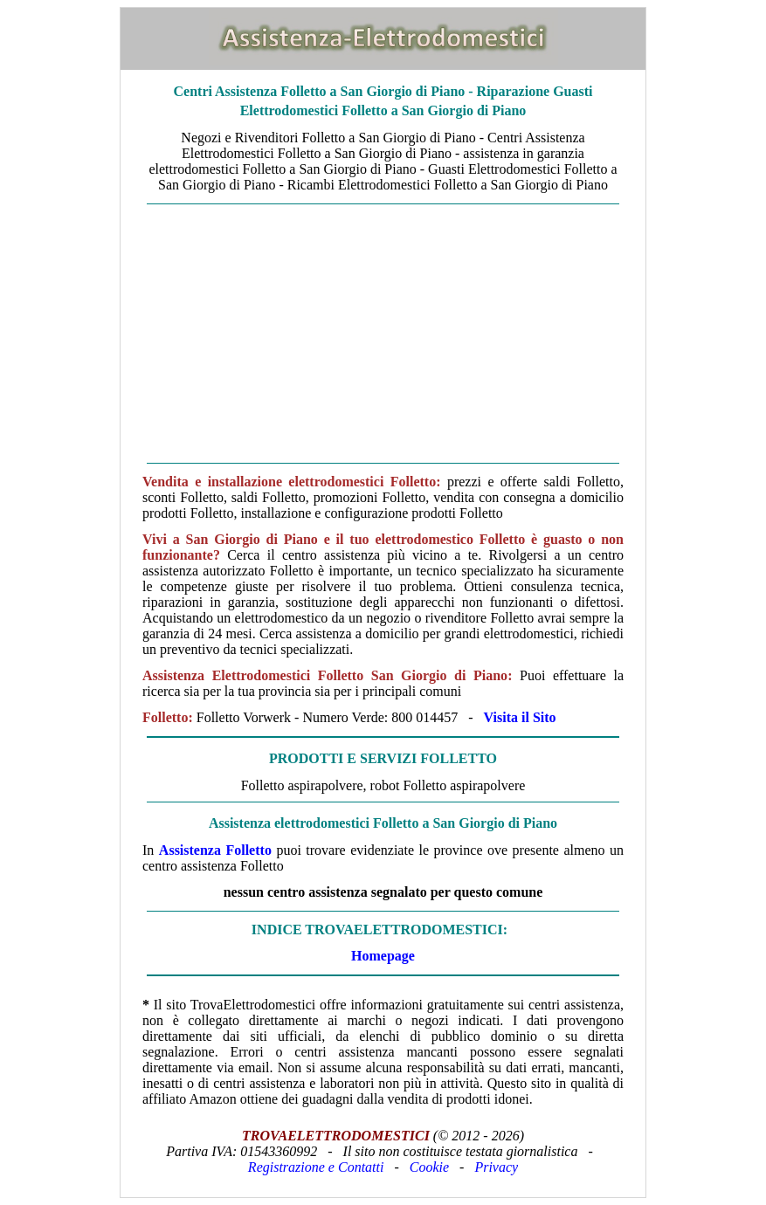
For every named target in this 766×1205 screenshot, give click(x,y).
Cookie (429, 1167)
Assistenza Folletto (215, 850)
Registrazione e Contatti (316, 1167)
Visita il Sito (520, 717)
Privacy (496, 1167)
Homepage (383, 955)
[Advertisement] (383, 333)
